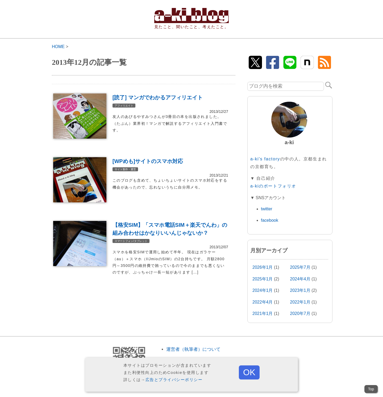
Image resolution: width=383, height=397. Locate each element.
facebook (269, 220)
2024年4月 (300, 279)
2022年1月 (300, 302)
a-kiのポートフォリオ (273, 186)
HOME (58, 46)
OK (249, 372)
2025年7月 (300, 267)
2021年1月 (262, 313)
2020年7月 (300, 313)
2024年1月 (262, 290)
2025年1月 (262, 279)
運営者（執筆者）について (193, 349)
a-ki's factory (265, 159)
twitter (266, 209)
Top (371, 389)
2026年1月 (262, 267)
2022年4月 (262, 302)
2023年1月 (300, 290)
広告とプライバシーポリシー (174, 379)
